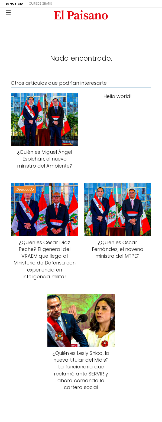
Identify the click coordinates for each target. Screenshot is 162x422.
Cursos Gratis (40, 3)
